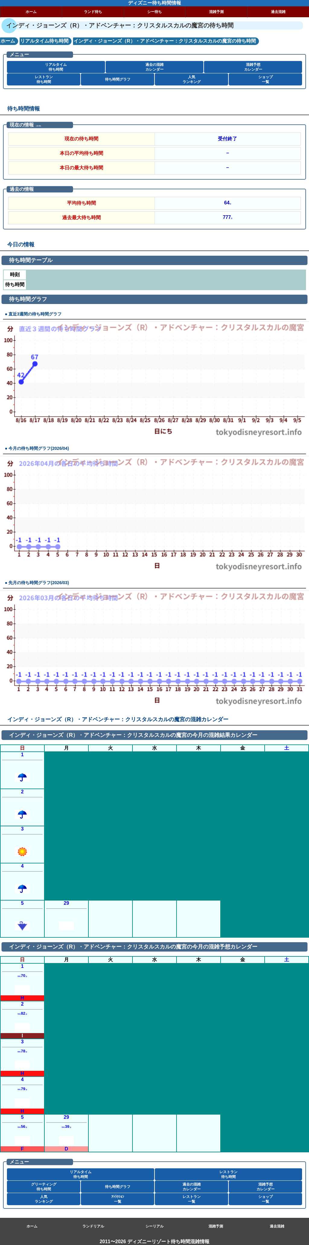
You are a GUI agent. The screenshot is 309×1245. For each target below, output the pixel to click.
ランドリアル (93, 1226)
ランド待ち (93, 12)
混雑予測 (216, 12)
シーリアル (154, 1226)
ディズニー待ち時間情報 (154, 2)
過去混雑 (278, 12)
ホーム (31, 12)
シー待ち (154, 12)
